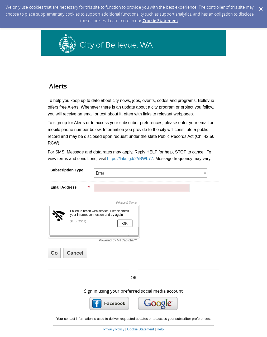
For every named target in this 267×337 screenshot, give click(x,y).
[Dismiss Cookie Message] (260, 5)
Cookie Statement (160, 21)
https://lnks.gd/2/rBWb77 (130, 158)
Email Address (70, 187)
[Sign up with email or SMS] (54, 253)
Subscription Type (66, 170)
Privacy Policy (114, 329)
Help (160, 329)
